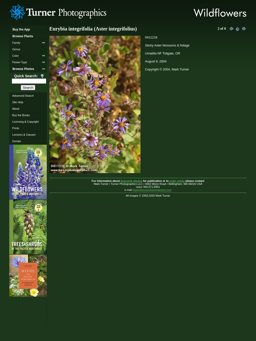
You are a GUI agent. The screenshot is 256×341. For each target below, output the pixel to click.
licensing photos (131, 180)
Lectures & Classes (24, 134)
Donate (16, 141)
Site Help (17, 102)
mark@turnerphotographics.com (152, 189)
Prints (15, 128)
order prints (177, 180)
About (15, 108)
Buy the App (21, 29)
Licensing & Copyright (25, 121)
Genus (16, 49)
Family (16, 42)
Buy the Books (21, 115)
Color (15, 55)
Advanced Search (23, 95)
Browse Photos (23, 69)
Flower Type (19, 62)
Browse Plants (22, 36)
